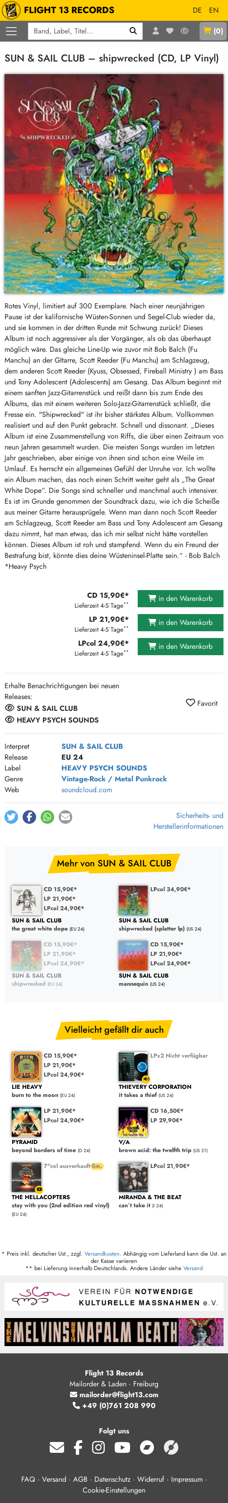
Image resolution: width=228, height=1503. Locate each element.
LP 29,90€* (166, 1120)
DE (197, 10)
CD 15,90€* (60, 889)
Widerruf (150, 1479)
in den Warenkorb (180, 598)
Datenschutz (112, 1479)
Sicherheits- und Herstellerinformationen (188, 821)
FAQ (28, 1479)
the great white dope (61, 925)
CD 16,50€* (167, 1110)
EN (214, 10)
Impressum (187, 1479)
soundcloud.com (86, 790)
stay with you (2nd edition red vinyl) (61, 1202)
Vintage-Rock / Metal (97, 779)
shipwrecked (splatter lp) (168, 925)
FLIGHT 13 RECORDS (60, 10)
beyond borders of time (61, 1146)
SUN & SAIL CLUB (92, 746)
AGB (80, 1479)
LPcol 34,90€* (170, 889)
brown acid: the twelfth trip (168, 1146)
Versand (193, 1268)
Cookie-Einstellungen (114, 1490)
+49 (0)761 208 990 (114, 1405)
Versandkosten (102, 1253)
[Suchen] (133, 31)
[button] (11, 817)
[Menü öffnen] (11, 31)
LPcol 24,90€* (64, 908)
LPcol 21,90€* (170, 1166)
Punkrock (151, 779)
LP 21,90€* (60, 898)
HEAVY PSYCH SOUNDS (104, 768)
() (213, 31)
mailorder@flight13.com (114, 1395)
